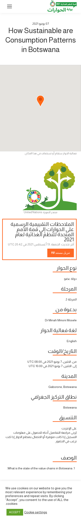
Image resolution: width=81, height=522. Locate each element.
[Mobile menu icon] (9, 6)
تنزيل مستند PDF (60, 253)
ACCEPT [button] (15, 512)
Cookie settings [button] (35, 512)
